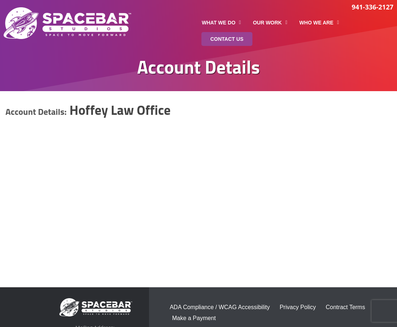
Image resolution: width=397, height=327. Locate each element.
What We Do (221, 22)
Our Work (270, 22)
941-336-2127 (372, 7)
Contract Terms (345, 307)
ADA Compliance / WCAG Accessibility (220, 307)
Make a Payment (194, 318)
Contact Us (227, 39)
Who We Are (319, 22)
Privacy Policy (298, 307)
